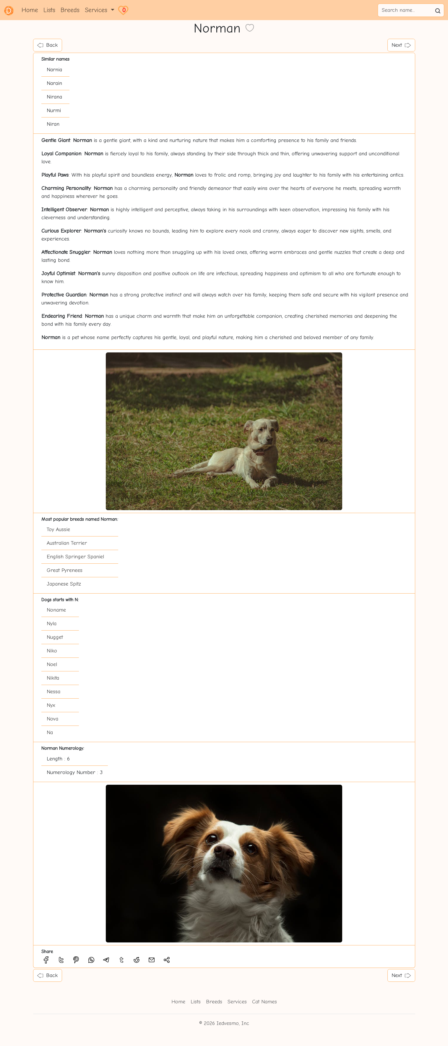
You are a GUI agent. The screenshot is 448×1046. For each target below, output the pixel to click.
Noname (56, 610)
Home (30, 10)
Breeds (70, 10)
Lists (49, 10)
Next (401, 45)
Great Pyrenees (64, 570)
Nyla (51, 623)
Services (237, 1002)
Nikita (53, 678)
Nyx (51, 705)
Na (50, 732)
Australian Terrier (67, 543)
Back (47, 45)
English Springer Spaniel (75, 557)
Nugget (55, 637)
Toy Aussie (58, 529)
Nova (52, 719)
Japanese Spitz (64, 584)
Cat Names (264, 1002)
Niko (52, 651)
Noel (52, 664)
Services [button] (97, 10)
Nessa (53, 692)
